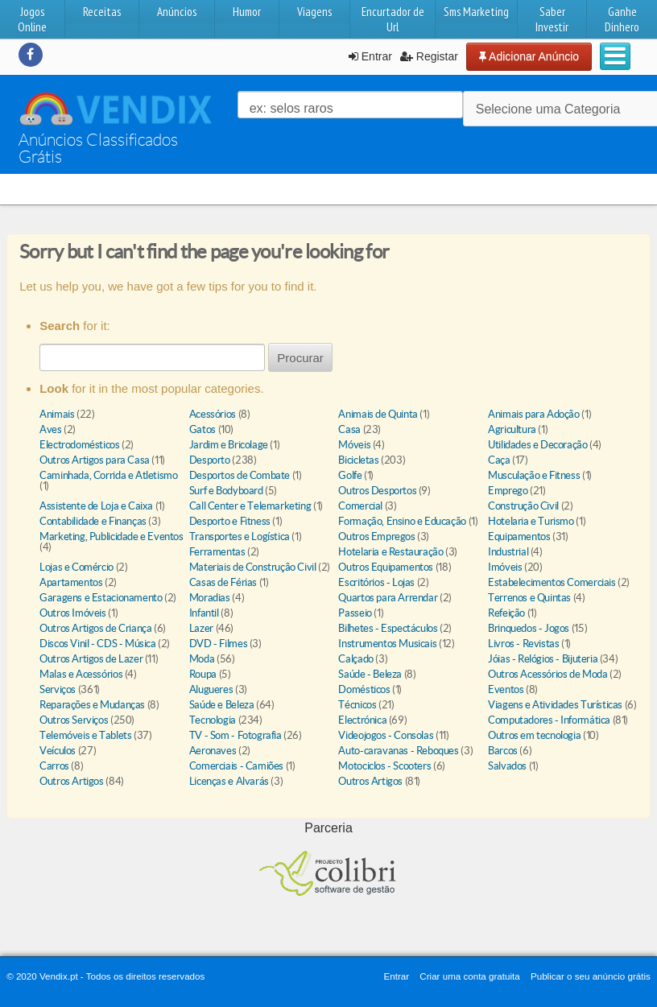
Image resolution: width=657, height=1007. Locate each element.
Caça (499, 460)
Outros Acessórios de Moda (547, 674)
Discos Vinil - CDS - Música (97, 644)
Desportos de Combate (239, 475)
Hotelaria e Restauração (390, 552)
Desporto (209, 460)
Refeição (506, 613)
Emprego (507, 491)
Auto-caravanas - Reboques (398, 751)
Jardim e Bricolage (228, 445)
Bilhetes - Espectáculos (387, 628)
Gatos (202, 429)
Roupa (203, 674)
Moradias (209, 598)
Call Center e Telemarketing (250, 506)
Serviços (57, 689)
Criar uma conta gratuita (469, 976)
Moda (201, 659)
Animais (56, 414)
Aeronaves (213, 751)
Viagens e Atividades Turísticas (555, 705)
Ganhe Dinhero (622, 19)
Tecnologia (212, 720)
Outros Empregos (376, 536)
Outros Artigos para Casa (94, 460)
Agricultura (512, 429)
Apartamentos (70, 582)
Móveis (354, 445)
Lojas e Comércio (76, 567)
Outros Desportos (377, 491)
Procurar (300, 358)
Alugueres (211, 689)
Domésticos (364, 689)
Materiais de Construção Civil (252, 567)
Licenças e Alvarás (229, 781)
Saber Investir (551, 19)
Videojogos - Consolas (385, 735)
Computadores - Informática (549, 720)
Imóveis (505, 567)
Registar (429, 56)
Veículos (57, 751)
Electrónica (362, 720)
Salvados (507, 766)
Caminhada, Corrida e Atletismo (108, 475)
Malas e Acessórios (80, 674)
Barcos (503, 751)
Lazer (201, 628)
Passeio (354, 613)
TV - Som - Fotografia (235, 735)
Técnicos (357, 705)
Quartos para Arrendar (387, 598)
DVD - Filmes (218, 644)
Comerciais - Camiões (236, 766)
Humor (247, 11)
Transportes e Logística (239, 536)
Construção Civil (523, 506)
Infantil (204, 613)
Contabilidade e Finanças (93, 521)
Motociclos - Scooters (384, 766)
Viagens (314, 11)
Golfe (350, 475)
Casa (349, 429)
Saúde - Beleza (370, 674)
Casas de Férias (223, 582)
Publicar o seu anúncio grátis (591, 976)
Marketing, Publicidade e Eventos (111, 536)
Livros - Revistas (523, 644)
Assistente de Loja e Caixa (96, 506)
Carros (54, 766)
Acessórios (212, 414)
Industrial (508, 552)
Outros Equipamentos (385, 567)
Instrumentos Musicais (387, 644)
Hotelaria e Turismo (531, 521)
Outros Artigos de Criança (96, 628)
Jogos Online (32, 19)
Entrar (370, 56)
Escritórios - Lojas (376, 582)
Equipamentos (519, 536)
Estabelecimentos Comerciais (551, 582)
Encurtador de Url (393, 19)
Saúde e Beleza (221, 705)
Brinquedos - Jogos (528, 628)
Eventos (505, 689)
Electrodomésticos (79, 445)
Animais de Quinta (377, 414)
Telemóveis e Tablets (85, 735)
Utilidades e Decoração (537, 445)
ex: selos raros (291, 108)
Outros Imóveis (72, 613)
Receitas (102, 11)
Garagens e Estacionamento (100, 598)
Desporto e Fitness (230, 521)
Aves (50, 429)
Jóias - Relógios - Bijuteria (542, 659)
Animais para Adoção (534, 414)
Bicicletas (358, 460)
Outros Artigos (71, 781)
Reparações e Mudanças (92, 705)
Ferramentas (217, 552)
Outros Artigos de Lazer (91, 659)
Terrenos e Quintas (529, 598)
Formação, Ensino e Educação (401, 521)
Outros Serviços (73, 720)
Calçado (355, 659)
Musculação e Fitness (534, 475)
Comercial (360, 506)
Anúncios (176, 11)
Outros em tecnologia (534, 735)
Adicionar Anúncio (529, 56)
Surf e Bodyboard (226, 491)
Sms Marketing (476, 11)
